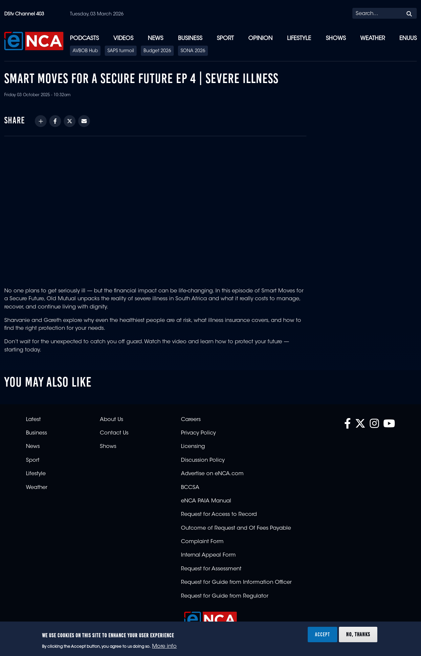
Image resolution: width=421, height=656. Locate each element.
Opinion (260, 38)
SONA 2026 (193, 51)
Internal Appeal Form (208, 555)
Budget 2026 (157, 51)
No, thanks (358, 634)
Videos (123, 38)
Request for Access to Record (219, 514)
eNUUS (408, 38)
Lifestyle (299, 38)
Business (190, 38)
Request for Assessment (211, 569)
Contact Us (114, 433)
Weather (372, 38)
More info (164, 646)
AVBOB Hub (85, 51)
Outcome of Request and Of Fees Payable (236, 528)
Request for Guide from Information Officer (236, 582)
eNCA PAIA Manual (206, 501)
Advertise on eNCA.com (212, 473)
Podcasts (84, 38)
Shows (336, 38)
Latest (33, 419)
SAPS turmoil (120, 51)
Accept (322, 634)
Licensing (193, 446)
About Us (111, 419)
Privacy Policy (198, 433)
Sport (225, 38)
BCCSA (190, 487)
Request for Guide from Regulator (224, 596)
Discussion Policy (203, 460)
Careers (191, 419)
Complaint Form (202, 541)
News (155, 38)
